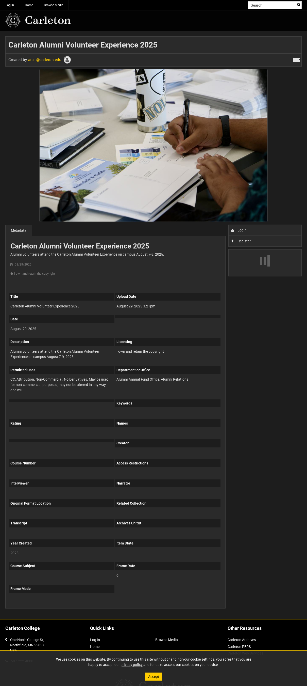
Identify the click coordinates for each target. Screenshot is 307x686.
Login (239, 230)
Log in (10, 5)
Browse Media (53, 5)
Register (241, 241)
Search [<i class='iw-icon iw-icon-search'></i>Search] (298, 4)
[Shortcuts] (296, 59)
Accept (153, 676)
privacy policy (132, 664)
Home (29, 5)
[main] (153, 325)
